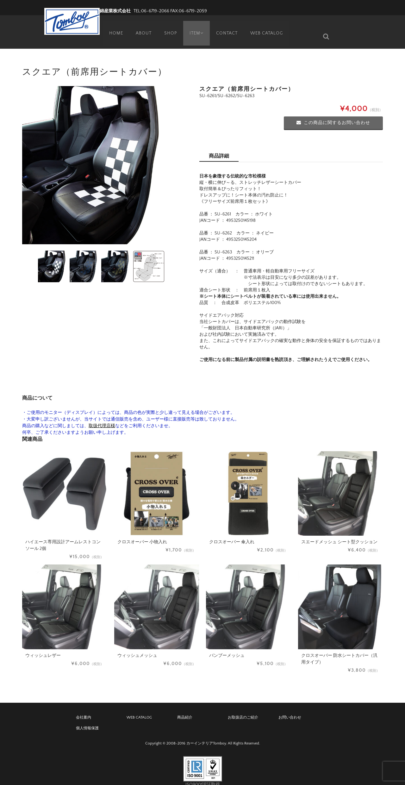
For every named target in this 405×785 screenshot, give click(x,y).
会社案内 (83, 708)
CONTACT (227, 26)
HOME (113, 26)
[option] (101, 156)
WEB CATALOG (267, 26)
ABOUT (141, 26)
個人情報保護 (87, 719)
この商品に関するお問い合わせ (333, 113)
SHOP (168, 26)
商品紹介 (184, 708)
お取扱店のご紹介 (243, 708)
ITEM (196, 26)
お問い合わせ (289, 708)
